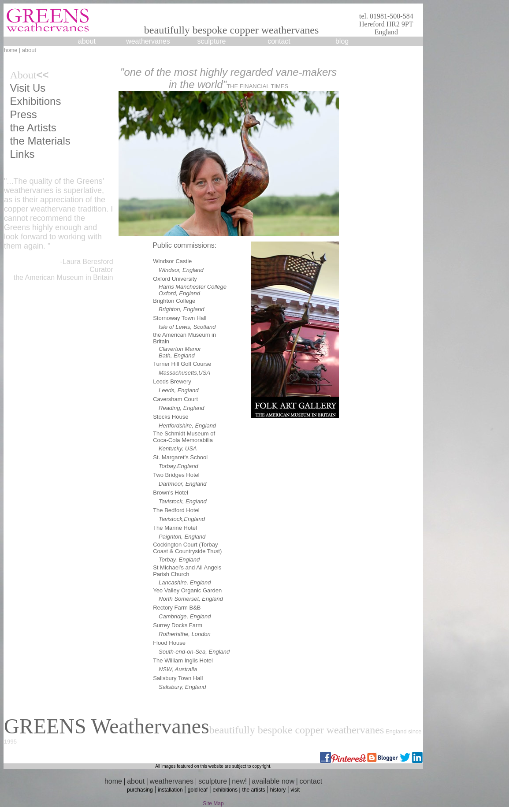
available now (273, 781)
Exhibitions (35, 101)
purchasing (140, 790)
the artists (253, 790)
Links (22, 154)
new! (239, 781)
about (87, 41)
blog (342, 41)
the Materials (40, 141)
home (10, 50)
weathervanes (148, 41)
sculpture (212, 781)
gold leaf (198, 790)
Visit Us (27, 88)
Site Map (213, 803)
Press (23, 114)
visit (295, 790)
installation (170, 790)
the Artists (33, 128)
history (278, 790)
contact (279, 41)
